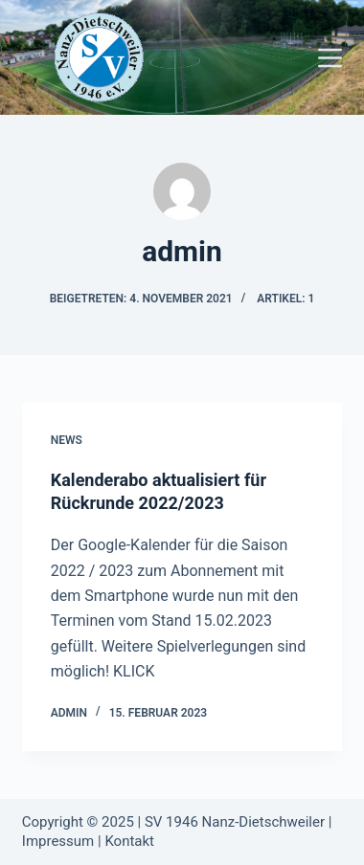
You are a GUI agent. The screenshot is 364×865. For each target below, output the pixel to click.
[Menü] (330, 58)
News (66, 440)
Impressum (58, 841)
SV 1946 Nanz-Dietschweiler (235, 822)
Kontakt (129, 841)
